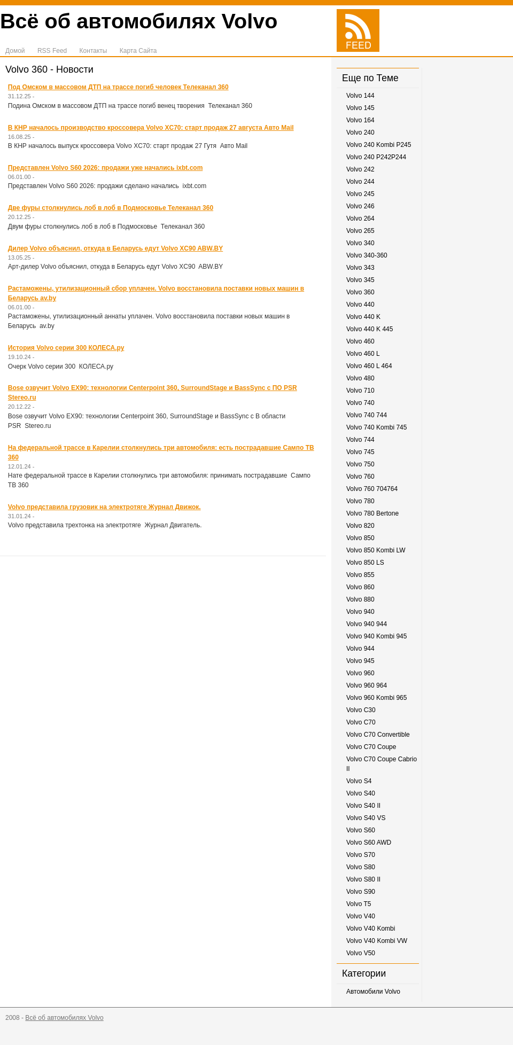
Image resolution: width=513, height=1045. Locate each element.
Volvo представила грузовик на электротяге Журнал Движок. (104, 507)
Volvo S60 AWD (368, 842)
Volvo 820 (360, 525)
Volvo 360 (360, 292)
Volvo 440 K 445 (369, 329)
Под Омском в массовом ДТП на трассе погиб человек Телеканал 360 (118, 87)
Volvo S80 (360, 867)
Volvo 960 (360, 673)
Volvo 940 (360, 611)
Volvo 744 (360, 439)
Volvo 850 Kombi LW (376, 550)
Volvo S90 (360, 891)
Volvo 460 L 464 (369, 366)
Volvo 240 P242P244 (376, 157)
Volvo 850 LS (365, 562)
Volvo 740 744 (366, 415)
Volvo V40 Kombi (370, 928)
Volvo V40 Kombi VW (376, 941)
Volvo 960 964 (366, 685)
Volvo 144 (360, 95)
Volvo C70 (361, 722)
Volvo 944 (360, 648)
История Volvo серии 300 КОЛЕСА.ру (66, 348)
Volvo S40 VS (365, 818)
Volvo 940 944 (366, 624)
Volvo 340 (360, 243)
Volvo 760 (360, 476)
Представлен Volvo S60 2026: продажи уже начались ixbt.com (105, 167)
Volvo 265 (360, 231)
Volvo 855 (360, 575)
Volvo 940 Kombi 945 (376, 636)
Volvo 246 (360, 206)
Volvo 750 (360, 464)
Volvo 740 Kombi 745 (376, 427)
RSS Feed (52, 50)
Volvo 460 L (363, 353)
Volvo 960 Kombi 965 (376, 697)
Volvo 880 (360, 599)
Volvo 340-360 (366, 255)
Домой (15, 50)
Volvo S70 (360, 855)
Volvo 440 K (363, 317)
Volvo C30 (361, 710)
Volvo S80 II (363, 879)
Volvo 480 (360, 378)
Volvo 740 (360, 403)
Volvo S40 (360, 793)
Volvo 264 (360, 218)
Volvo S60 (360, 830)
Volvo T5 (358, 904)
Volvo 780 (360, 501)
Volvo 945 (360, 661)
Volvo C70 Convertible (378, 734)
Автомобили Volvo (373, 991)
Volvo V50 (360, 953)
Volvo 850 (360, 538)
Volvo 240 (360, 132)
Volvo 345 (360, 280)
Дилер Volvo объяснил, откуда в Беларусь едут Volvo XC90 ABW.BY (115, 248)
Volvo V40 (360, 916)
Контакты (93, 50)
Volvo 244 (360, 181)
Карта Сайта (138, 50)
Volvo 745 (360, 452)
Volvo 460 (360, 341)
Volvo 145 (360, 108)
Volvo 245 (360, 194)
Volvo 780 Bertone (372, 513)
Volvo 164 (360, 120)
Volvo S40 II (363, 805)
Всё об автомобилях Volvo (138, 21)
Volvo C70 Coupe (371, 747)
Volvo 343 (360, 267)
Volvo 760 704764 (372, 489)
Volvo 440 (360, 304)
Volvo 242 (360, 169)
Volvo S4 (358, 781)
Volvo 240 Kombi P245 (378, 145)
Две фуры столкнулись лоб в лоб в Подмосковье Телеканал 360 (110, 208)
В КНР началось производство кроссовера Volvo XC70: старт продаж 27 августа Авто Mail (151, 127)
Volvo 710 (360, 390)
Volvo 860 (360, 587)
